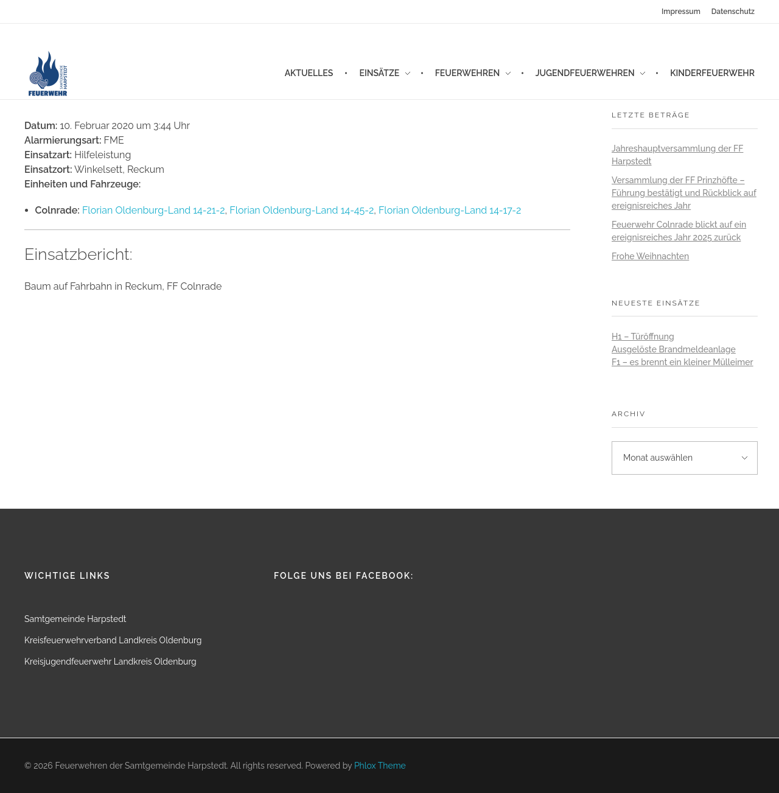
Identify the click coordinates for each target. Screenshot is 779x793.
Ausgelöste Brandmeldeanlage (674, 349)
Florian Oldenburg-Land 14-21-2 (153, 210)
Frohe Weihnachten (650, 256)
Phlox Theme (380, 765)
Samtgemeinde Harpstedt (75, 619)
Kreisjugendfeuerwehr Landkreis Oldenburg (110, 661)
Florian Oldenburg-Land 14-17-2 (450, 210)
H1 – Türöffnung (643, 336)
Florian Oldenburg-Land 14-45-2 (301, 210)
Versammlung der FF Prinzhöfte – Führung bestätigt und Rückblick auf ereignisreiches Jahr (684, 193)
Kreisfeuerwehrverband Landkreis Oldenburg (112, 640)
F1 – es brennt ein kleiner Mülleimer (682, 362)
